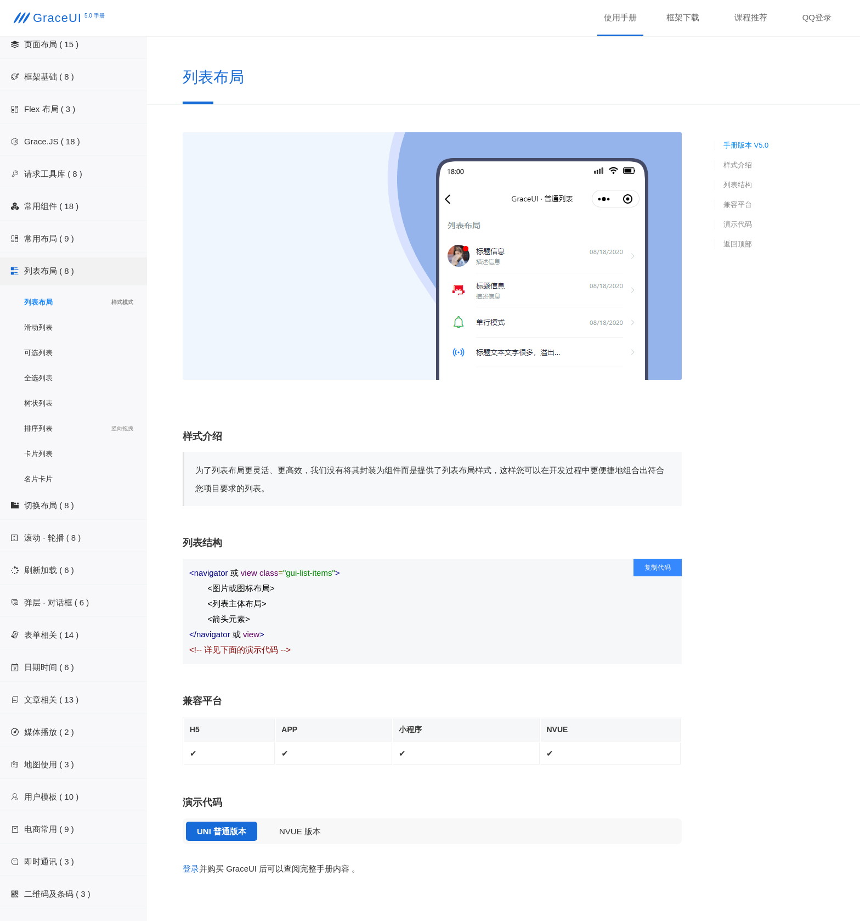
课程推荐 (750, 17)
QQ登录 (816, 17)
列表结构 (737, 185)
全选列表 (38, 378)
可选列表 (38, 353)
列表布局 (78, 302)
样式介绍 (737, 165)
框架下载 (682, 17)
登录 (191, 868)
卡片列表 (38, 454)
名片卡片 (38, 479)
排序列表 (78, 428)
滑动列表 (38, 327)
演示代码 (737, 224)
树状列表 (38, 403)
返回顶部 (737, 244)
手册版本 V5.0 (745, 145)
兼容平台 (737, 204)
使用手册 (620, 17)
